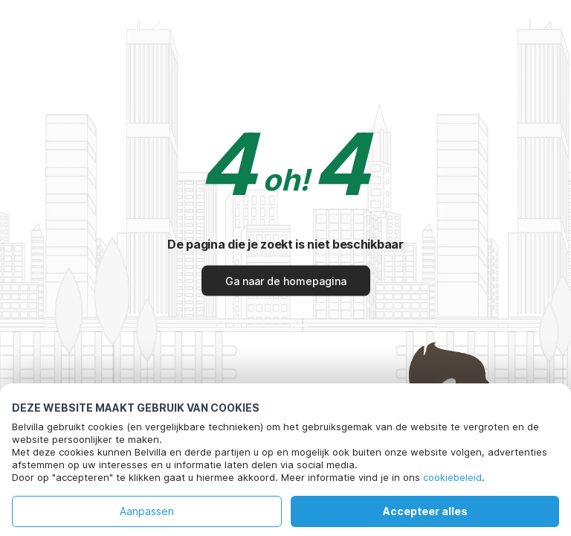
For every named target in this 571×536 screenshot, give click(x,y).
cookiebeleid (452, 477)
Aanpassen (147, 511)
